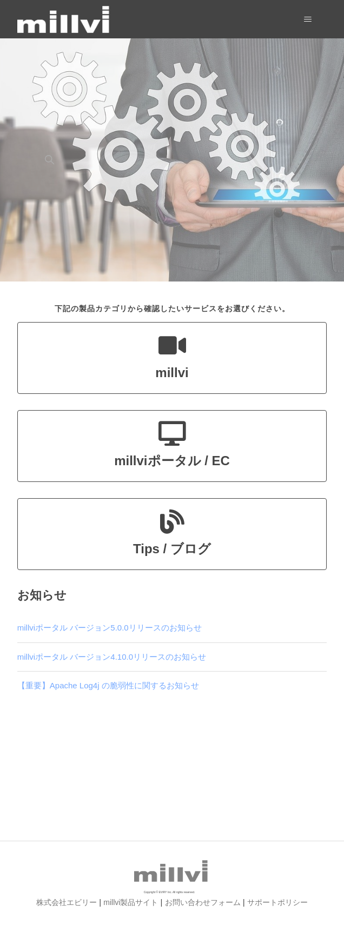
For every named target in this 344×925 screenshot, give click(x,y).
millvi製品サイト (130, 902)
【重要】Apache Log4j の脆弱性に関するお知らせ (108, 685)
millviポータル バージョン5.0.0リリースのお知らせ (109, 627)
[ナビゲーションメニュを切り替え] (307, 19)
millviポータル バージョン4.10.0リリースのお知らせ (111, 656)
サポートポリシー (277, 902)
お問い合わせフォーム (203, 902)
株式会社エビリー (66, 902)
